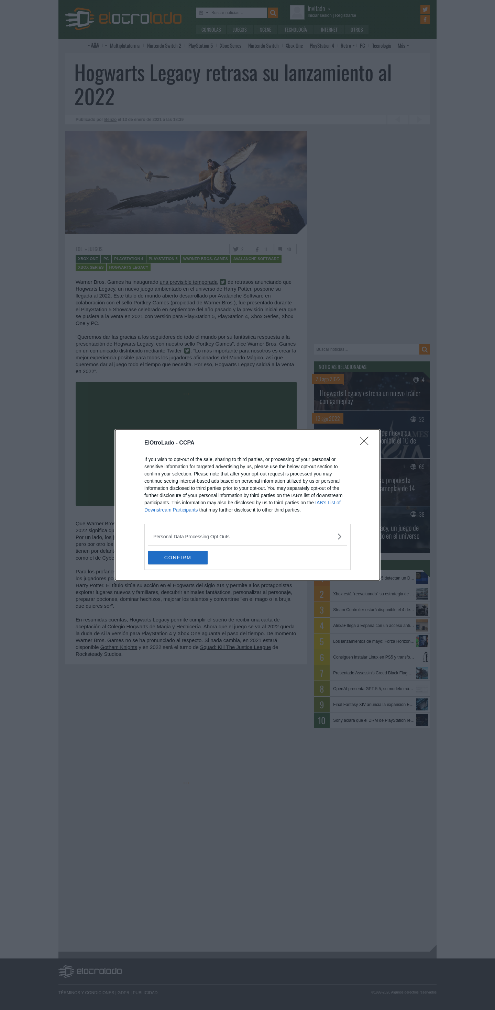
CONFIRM (180, 557)
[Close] (366, 443)
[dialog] (247, 505)
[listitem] (247, 536)
